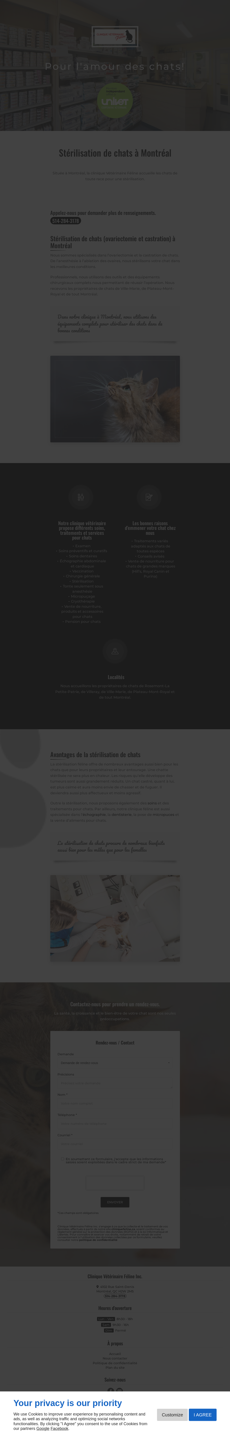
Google (42, 1428)
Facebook (59, 1428)
